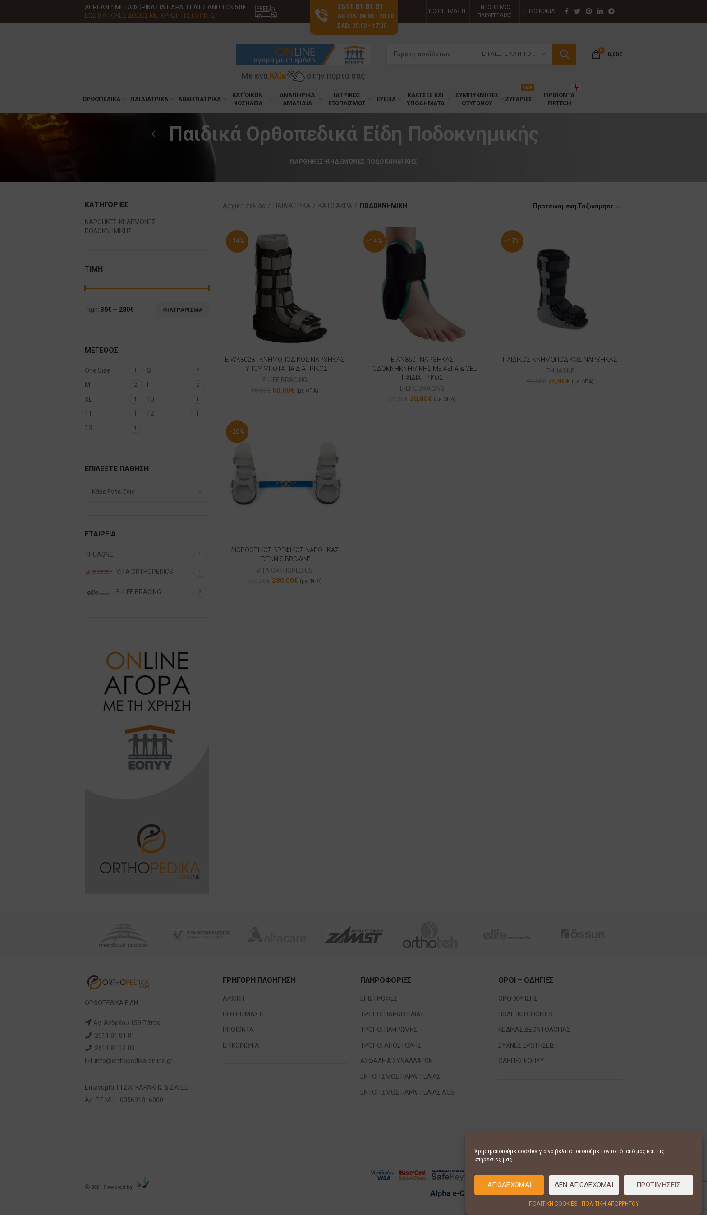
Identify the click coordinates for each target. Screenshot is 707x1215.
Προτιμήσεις (658, 1185)
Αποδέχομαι (509, 1185)
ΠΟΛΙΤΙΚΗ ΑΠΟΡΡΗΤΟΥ (610, 1204)
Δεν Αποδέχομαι (584, 1185)
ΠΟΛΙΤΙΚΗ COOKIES (553, 1204)
